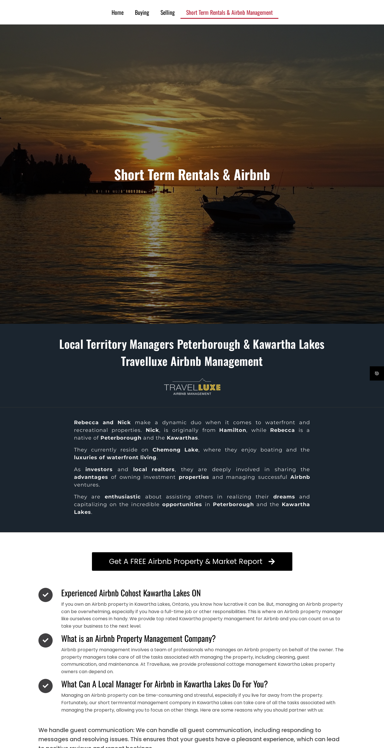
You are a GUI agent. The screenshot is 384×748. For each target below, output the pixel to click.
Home (118, 12)
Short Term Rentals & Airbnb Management (229, 12)
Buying (142, 12)
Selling (168, 12)
